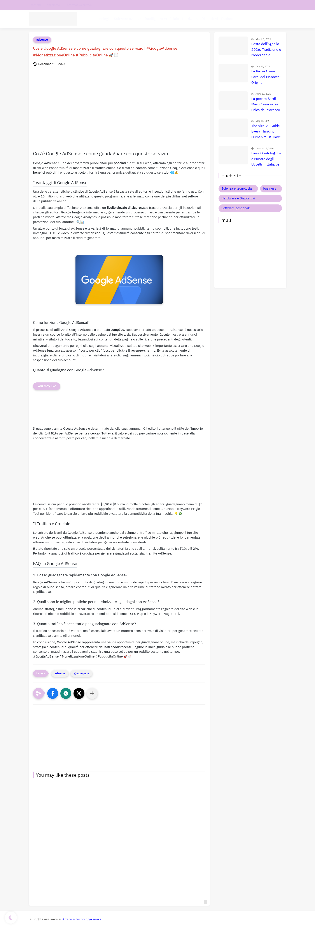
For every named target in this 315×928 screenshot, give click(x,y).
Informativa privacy (79, 5)
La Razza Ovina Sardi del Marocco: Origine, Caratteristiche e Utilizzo (266, 77)
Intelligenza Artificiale (162, 18)
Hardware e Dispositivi (200, 18)
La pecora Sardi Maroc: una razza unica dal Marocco (265, 104)
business (269, 188)
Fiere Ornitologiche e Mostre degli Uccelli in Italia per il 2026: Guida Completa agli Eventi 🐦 (266, 159)
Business (228, 18)
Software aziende (127, 18)
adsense (42, 39)
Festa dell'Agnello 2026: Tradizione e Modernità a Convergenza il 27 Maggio (266, 49)
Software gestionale (236, 208)
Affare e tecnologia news (81, 919)
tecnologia (102, 18)
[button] (52, 693)
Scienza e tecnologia (236, 188)
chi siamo (53, 5)
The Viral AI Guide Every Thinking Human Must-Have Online (266, 131)
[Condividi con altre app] (92, 693)
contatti (35, 5)
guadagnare (81, 673)
